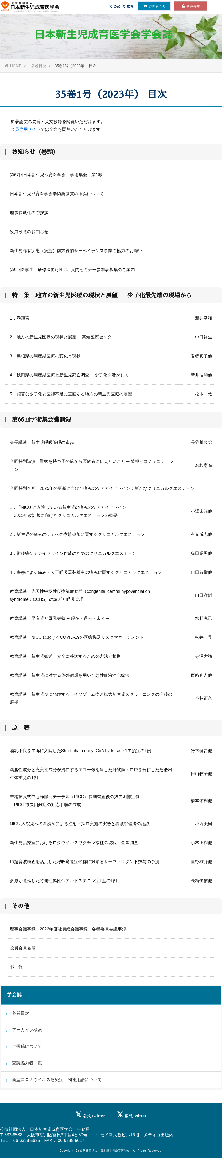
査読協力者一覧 (27, 1063)
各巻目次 (38, 66)
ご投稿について (27, 1046)
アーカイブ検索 (27, 1030)
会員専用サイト (26, 129)
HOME (13, 66)
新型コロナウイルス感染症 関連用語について (57, 1079)
